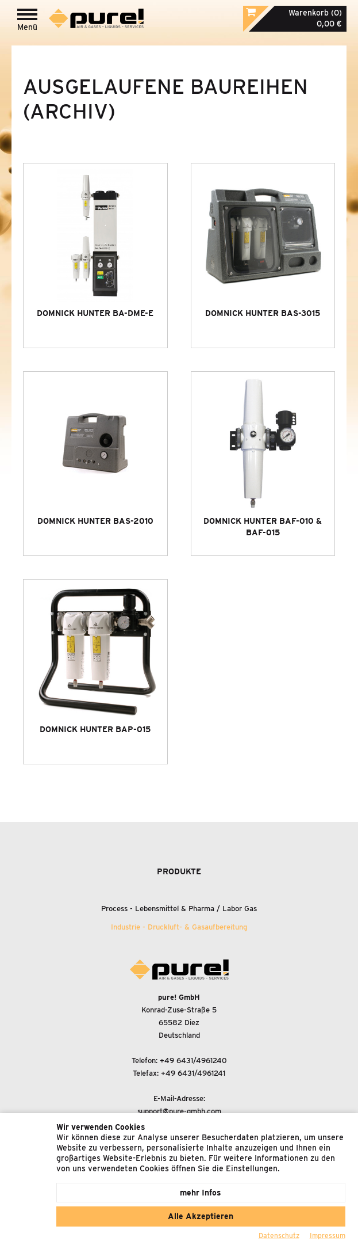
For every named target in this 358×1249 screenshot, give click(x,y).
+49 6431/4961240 (193, 1060)
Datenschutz (279, 1235)
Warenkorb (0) (315, 12)
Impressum (327, 1235)
